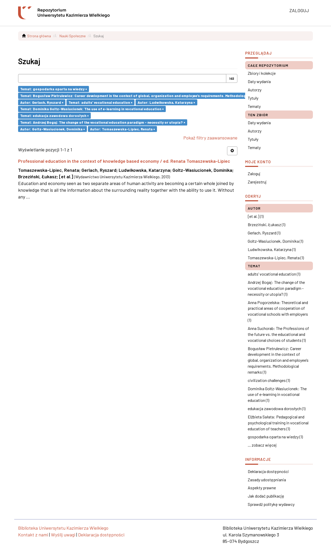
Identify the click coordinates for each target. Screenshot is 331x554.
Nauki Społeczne (72, 36)
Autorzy (254, 89)
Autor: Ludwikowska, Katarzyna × (166, 102)
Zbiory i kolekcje (262, 73)
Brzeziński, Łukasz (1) (266, 224)
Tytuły (253, 97)
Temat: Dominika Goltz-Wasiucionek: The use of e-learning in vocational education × (92, 109)
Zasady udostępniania (267, 479)
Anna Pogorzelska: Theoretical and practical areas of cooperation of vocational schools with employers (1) (278, 311)
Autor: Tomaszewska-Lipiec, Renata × (122, 129)
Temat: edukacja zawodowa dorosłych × (54, 115)
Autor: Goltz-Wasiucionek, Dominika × (52, 129)
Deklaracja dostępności (268, 471)
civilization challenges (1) (269, 380)
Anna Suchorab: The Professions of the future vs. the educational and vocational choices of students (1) (278, 334)
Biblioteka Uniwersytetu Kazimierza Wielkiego (63, 528)
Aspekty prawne (262, 487)
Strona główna (39, 36)
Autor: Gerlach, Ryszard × (41, 102)
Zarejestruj (257, 181)
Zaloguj (254, 173)
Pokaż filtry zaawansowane (210, 138)
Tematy (254, 106)
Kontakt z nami (33, 534)
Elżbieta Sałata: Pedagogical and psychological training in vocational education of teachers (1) (278, 422)
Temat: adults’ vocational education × (100, 102)
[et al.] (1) (256, 216)
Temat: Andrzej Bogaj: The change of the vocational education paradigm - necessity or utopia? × (102, 122)
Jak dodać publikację (266, 495)
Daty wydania (259, 81)
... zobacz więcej (262, 444)
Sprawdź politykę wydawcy (271, 504)
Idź (231, 78)
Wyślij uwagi (63, 534)
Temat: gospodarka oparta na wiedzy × (53, 89)
